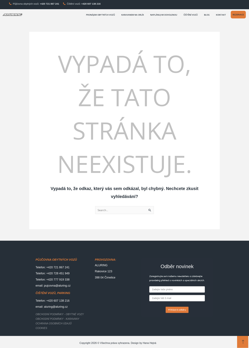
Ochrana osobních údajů (54, 323)
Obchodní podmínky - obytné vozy (60, 314)
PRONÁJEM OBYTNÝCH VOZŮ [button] (100, 14)
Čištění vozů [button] (191, 14)
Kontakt (221, 14)
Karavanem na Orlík (132, 14)
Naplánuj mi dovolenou (163, 14)
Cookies (41, 328)
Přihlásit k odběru (177, 309)
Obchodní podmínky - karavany (57, 319)
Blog (207, 14)
